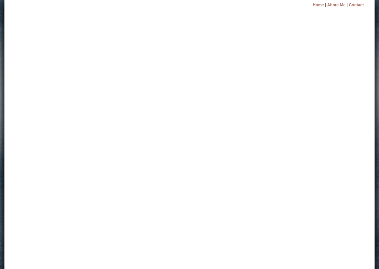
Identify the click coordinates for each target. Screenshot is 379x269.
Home (318, 5)
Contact (356, 5)
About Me (336, 5)
